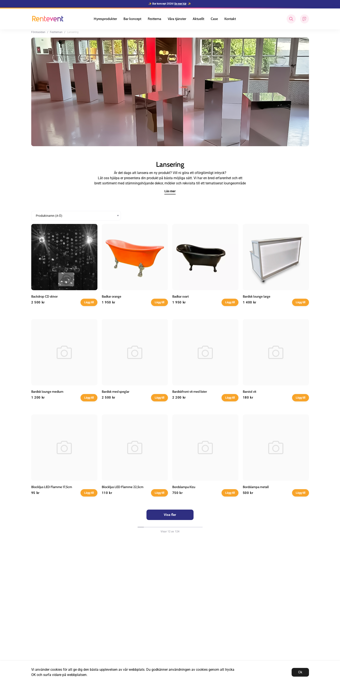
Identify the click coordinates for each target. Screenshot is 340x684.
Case (214, 19)
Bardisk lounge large (256, 296)
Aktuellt (198, 19)
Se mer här (180, 3)
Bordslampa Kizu (183, 487)
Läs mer (170, 191)
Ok (300, 672)
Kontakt (230, 19)
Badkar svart (180, 296)
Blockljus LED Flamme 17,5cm (51, 487)
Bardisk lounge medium (47, 392)
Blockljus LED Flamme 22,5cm (122, 487)
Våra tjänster (177, 19)
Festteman (56, 32)
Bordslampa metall (256, 487)
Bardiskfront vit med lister (189, 392)
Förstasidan (38, 32)
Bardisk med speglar (115, 392)
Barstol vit (249, 392)
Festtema (154, 19)
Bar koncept (132, 19)
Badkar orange (111, 296)
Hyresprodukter (105, 19)
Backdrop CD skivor (44, 296)
